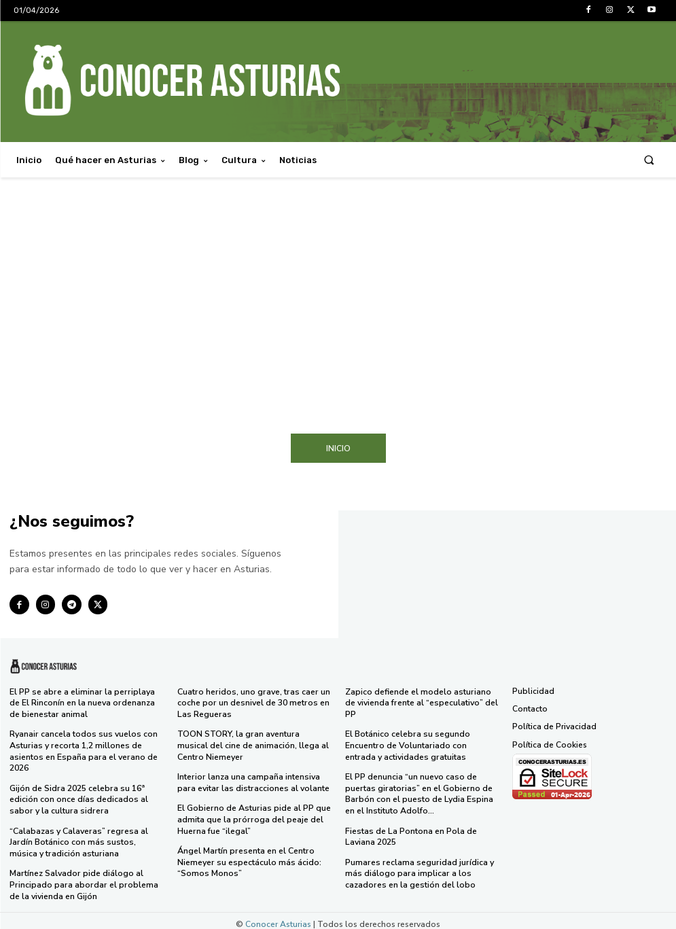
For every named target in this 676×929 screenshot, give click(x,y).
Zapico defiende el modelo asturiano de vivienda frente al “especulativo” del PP (421, 702)
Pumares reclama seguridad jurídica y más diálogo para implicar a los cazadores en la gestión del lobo (417, 867)
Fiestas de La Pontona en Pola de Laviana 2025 (409, 832)
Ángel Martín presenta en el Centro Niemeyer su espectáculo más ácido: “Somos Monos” (248, 857)
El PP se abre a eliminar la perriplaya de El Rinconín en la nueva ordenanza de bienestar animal (82, 702)
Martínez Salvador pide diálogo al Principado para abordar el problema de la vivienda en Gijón (82, 878)
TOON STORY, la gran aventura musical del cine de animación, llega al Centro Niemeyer (253, 743)
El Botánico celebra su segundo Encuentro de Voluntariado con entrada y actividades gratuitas (421, 743)
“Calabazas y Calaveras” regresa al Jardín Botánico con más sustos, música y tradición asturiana (86, 837)
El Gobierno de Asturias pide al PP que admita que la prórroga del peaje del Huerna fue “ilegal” (252, 815)
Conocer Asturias (278, 916)
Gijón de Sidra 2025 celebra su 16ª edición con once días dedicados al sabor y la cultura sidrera (78, 795)
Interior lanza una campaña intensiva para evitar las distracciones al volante (251, 779)
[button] (649, 160)
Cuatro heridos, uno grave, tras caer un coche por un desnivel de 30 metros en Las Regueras (252, 702)
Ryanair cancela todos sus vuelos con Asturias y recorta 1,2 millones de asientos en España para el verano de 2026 (82, 748)
